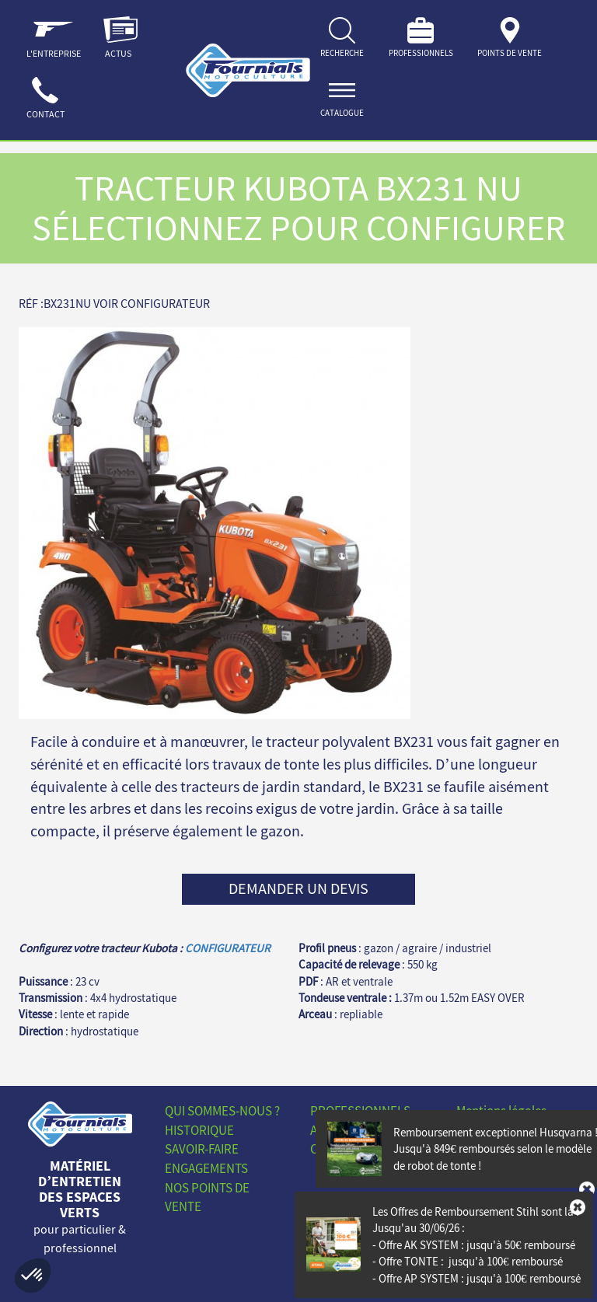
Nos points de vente (207, 1197)
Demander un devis (298, 888)
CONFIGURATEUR (228, 948)
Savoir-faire (202, 1148)
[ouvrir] (342, 100)
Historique (199, 1130)
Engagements (206, 1168)
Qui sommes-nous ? (222, 1110)
